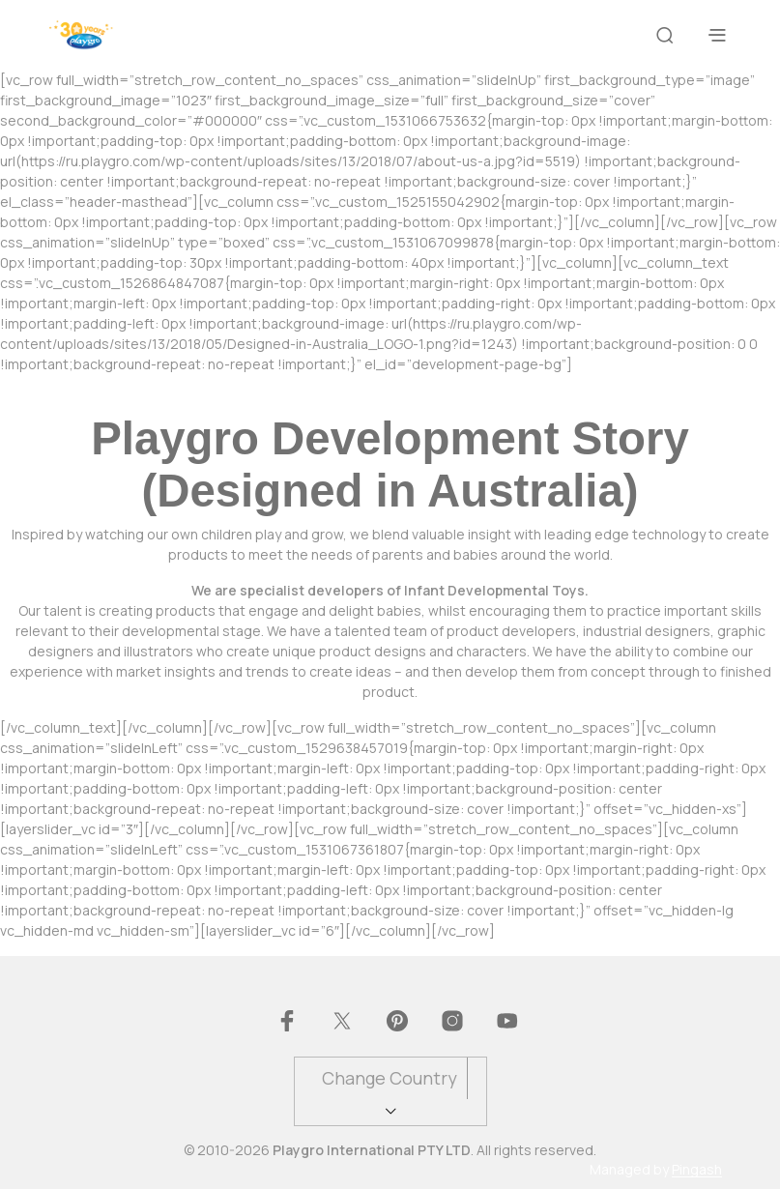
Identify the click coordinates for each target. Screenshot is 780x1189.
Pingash (697, 1169)
